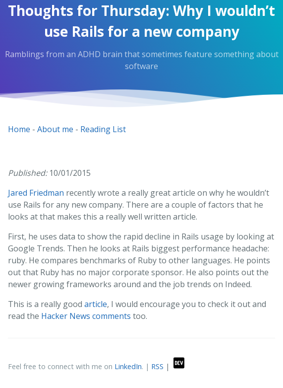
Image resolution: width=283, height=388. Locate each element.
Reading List (103, 129)
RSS (157, 366)
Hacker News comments (86, 315)
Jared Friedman (36, 192)
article (95, 304)
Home (19, 129)
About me (55, 129)
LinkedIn (128, 366)
